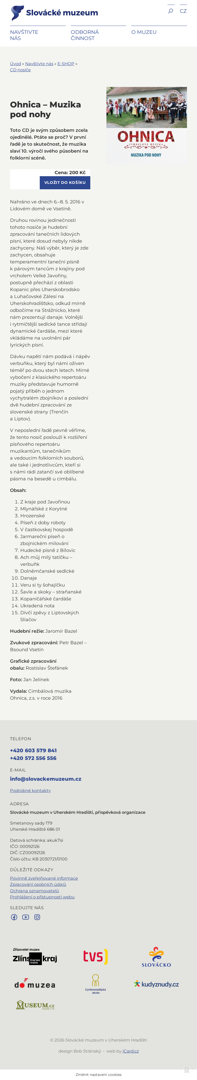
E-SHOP (65, 63)
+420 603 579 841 (33, 750)
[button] (171, 14)
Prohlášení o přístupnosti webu (42, 896)
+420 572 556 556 (33, 758)
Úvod (15, 63)
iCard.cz (131, 1051)
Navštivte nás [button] (24, 35)
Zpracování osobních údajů (38, 884)
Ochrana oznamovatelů (34, 890)
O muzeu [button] (144, 32)
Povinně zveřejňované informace (44, 878)
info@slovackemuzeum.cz (45, 779)
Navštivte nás (39, 63)
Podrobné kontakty (30, 790)
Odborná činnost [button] (85, 35)
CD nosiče (20, 69)
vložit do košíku (65, 182)
